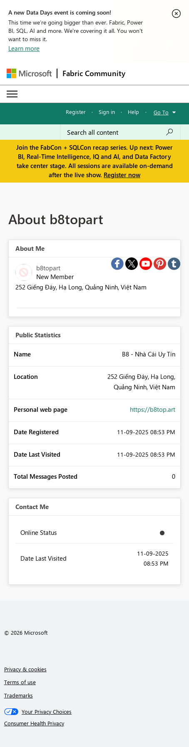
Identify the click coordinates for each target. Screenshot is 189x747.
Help (133, 111)
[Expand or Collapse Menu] (12, 94)
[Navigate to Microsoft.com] (29, 73)
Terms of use (20, 681)
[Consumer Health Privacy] (94, 723)
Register (76, 111)
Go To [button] (161, 112)
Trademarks (18, 695)
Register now (122, 175)
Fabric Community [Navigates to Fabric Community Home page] (93, 73)
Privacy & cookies (25, 669)
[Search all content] (120, 132)
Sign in (107, 111)
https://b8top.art (152, 409)
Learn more (24, 48)
